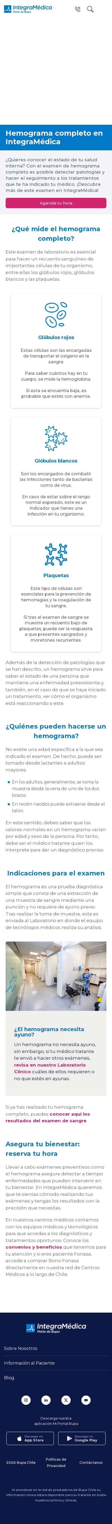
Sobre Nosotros (20, 1348)
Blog (9, 1377)
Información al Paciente (29, 1363)
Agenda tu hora (56, 203)
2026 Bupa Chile (21, 1462)
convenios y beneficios (34, 1247)
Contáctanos (91, 1462)
